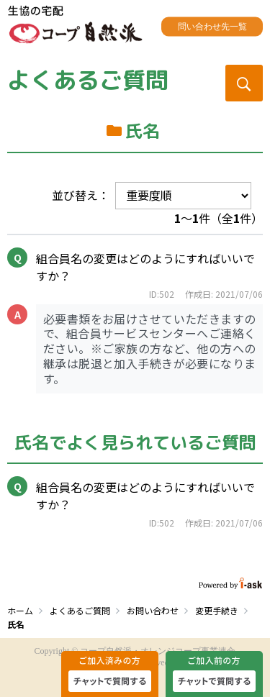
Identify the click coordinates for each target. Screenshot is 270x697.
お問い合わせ (153, 610)
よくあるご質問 (87, 80)
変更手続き (216, 610)
